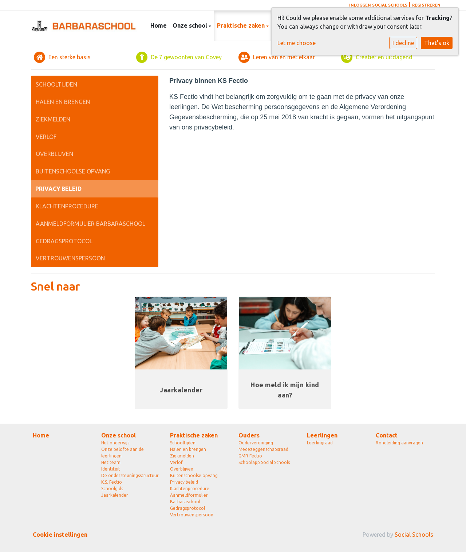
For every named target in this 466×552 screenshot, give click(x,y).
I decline (403, 43)
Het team (111, 462)
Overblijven (54, 154)
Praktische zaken (241, 25)
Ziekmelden (53, 119)
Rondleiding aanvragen (399, 442)
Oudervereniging (255, 442)
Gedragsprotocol (64, 241)
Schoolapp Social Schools (264, 462)
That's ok (436, 43)
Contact (387, 435)
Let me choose (296, 43)
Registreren (426, 5)
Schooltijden (56, 84)
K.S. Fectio (111, 482)
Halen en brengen (63, 102)
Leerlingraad (320, 442)
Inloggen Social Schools (378, 5)
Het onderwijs (115, 442)
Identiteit (110, 469)
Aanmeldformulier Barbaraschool (90, 223)
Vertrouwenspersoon (70, 258)
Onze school (191, 25)
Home (158, 25)
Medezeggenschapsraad (263, 449)
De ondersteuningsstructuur (130, 475)
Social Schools (414, 534)
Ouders (249, 435)
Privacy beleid (58, 188)
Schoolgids (112, 488)
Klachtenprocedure (67, 206)
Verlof (46, 136)
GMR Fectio (250, 455)
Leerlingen (322, 435)
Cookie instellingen (60, 534)
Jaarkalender (114, 495)
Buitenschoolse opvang (73, 171)
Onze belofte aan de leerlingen (122, 452)
